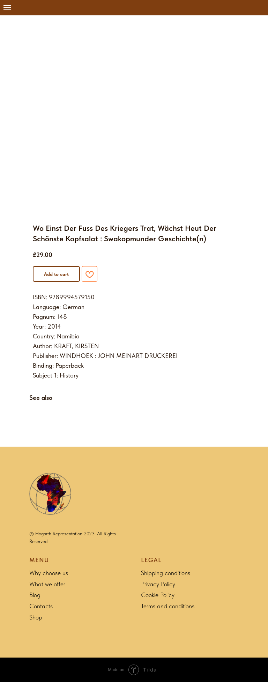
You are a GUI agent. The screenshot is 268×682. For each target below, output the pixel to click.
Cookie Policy (157, 595)
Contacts (41, 606)
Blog (34, 595)
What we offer (47, 584)
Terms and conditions (167, 606)
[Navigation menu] (7, 7)
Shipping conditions (165, 573)
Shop (35, 617)
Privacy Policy (158, 584)
